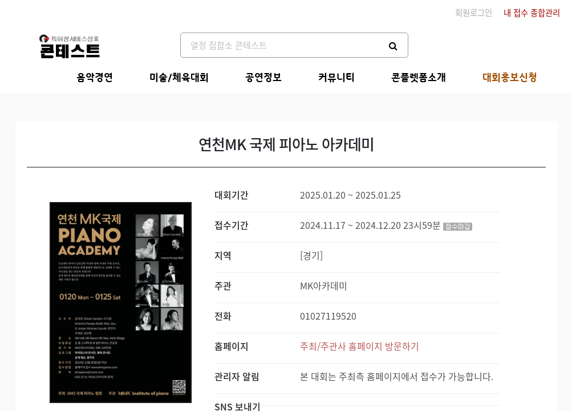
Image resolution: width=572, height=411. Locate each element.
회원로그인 (473, 12)
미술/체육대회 (179, 78)
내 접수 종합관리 (532, 12)
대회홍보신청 (509, 78)
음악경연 (94, 78)
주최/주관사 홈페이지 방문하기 (359, 346)
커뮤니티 (336, 78)
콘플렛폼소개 (418, 78)
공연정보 (263, 78)
